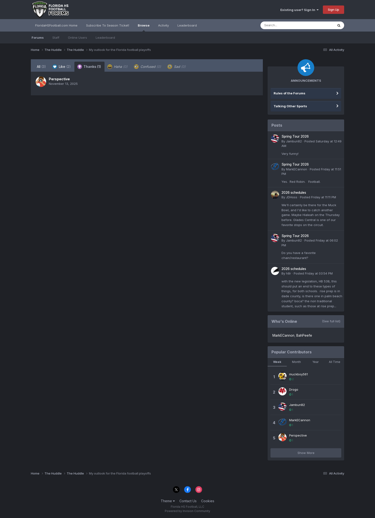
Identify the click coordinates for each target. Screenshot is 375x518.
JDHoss (291, 197)
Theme (168, 501)
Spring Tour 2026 (295, 136)
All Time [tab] (334, 362)
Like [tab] (61, 66)
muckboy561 (298, 374)
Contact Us (188, 501)
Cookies (207, 501)
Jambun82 (294, 141)
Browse (143, 27)
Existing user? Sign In (299, 10)
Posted (318, 197)
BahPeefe (304, 335)
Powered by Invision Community (187, 511)
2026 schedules (293, 192)
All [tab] (41, 67)
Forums (38, 37)
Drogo (293, 389)
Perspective (59, 79)
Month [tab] (296, 362)
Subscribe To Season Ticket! (107, 25)
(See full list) (331, 321)
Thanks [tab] (89, 66)
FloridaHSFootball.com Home (56, 25)
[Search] (284, 25)
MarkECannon (296, 169)
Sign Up (333, 9)
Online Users (77, 37)
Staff (55, 37)
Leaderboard (105, 37)
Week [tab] (277, 362)
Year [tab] (315, 362)
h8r (288, 273)
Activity (163, 25)
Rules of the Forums (289, 93)
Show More (306, 453)
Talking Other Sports (290, 106)
